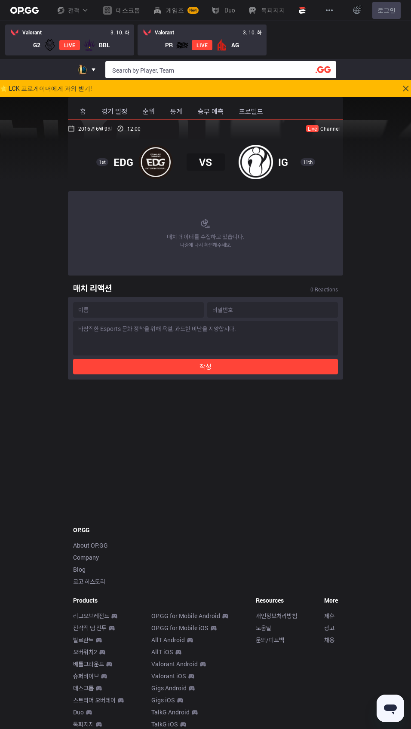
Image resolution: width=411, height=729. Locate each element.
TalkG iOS (164, 724)
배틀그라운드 (88, 664)
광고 (329, 628)
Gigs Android (169, 688)
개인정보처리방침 (276, 616)
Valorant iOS (168, 676)
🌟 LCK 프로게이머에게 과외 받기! (46, 88)
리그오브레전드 (91, 616)
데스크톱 (83, 688)
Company (86, 557)
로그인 (386, 10)
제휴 (329, 616)
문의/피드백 (270, 640)
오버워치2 (85, 652)
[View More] (329, 10)
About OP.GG (90, 545)
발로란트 (83, 640)
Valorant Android (174, 664)
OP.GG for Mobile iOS (180, 628)
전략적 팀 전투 (90, 628)
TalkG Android (170, 712)
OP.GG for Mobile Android (185, 616)
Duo (78, 712)
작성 (205, 366)
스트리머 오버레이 (94, 700)
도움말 (263, 628)
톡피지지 (83, 724)
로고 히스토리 (89, 581)
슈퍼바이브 (86, 676)
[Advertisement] (205, 450)
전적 (72, 10)
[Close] (406, 88)
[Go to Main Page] (24, 10)
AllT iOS (162, 652)
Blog (79, 569)
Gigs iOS (163, 700)
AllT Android (168, 640)
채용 (329, 640)
